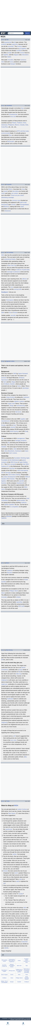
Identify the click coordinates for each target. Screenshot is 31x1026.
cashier (14, 854)
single (9, 52)
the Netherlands (14, 460)
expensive (15, 44)
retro (2, 61)
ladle (2, 312)
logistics (3, 481)
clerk (24, 907)
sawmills (21, 481)
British (10, 189)
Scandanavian (13, 114)
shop (23, 189)
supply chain (11, 403)
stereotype (25, 388)
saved (5, 191)
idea (3, 563)
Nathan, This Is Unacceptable (4, 982)
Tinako (8, 801)
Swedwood (20, 483)
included (18, 50)
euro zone (13, 740)
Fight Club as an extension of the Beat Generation (27, 970)
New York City (12, 265)
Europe (3, 425)
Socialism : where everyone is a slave (27, 960)
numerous (23, 59)
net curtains (14, 193)
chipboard (4, 680)
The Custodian (9, 252)
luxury (11, 61)
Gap (27, 965)
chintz (3, 193)
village (13, 382)
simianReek (9, 105)
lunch (16, 873)
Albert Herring (9, 650)
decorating (15, 191)
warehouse (9, 829)
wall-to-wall (23, 202)
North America (14, 431)
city (4, 883)
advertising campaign (7, 197)
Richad (15, 312)
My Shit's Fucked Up (4, 965)
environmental (5, 133)
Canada (22, 125)
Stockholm (11, 451)
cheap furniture (10, 397)
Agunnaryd (4, 379)
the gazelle (8, 184)
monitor (21, 893)
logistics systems (19, 401)
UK (14, 736)
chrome (13, 204)
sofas (14, 449)
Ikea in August (4, 974)
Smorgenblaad (24, 204)
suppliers (23, 419)
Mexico (17, 125)
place (3, 39)
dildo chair (19, 965)
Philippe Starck (13, 591)
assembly (10, 46)
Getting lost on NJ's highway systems (19, 970)
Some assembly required (26, 978)
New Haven (11, 813)
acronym (3, 377)
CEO (9, 474)
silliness (24, 279)
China (24, 122)
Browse (5, 871)
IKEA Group (14, 462)
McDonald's (10, 141)
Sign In (27, 33)
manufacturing (20, 405)
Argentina (3, 518)
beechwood (4, 204)
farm (5, 382)
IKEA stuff (21, 606)
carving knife (17, 289)
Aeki (7, 39)
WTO (18, 131)
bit (19, 671)
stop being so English (4, 971)
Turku (26, 974)
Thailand (19, 122)
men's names (13, 453)
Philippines (11, 125)
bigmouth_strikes (10, 361)
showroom (8, 211)
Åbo (25, 757)
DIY (2, 659)
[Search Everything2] (16, 33)
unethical (23, 502)
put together (22, 48)
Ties (2, 438)
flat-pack (9, 572)
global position (21, 500)
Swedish (3, 446)
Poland (14, 122)
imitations (10, 570)
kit (14, 42)
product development (9, 476)
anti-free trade (24, 131)
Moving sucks (12, 970)
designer (12, 64)
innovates (4, 597)
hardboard (10, 698)
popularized (8, 42)
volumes (12, 427)
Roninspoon (9, 300)
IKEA (2, 255)
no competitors (14, 506)
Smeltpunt (4, 292)
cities (5, 451)
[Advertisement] (15, 15)
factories (3, 483)
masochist (25, 941)
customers (26, 397)
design (12, 405)
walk (17, 881)
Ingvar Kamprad (23, 373)
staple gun (4, 684)
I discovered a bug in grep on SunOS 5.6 (12, 960)
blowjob (11, 981)
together (6, 54)
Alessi (3, 593)
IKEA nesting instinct (4, 960)
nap (21, 879)
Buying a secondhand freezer (11, 965)
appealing (19, 602)
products (3, 44)
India (26, 125)
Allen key (18, 673)
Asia (14, 425)
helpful (9, 57)
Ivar (12, 287)
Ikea (22, 108)
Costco (11, 974)
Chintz (19, 960)
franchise (12, 468)
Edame (7, 563)
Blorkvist (6, 206)
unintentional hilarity (9, 259)
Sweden (12, 384)
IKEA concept (11, 464)
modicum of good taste (23, 269)
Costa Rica (4, 127)
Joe (10, 312)
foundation (17, 458)
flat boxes (18, 412)
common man (16, 200)
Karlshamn (18, 451)
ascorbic (13, 315)
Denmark (8, 472)
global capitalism (10, 504)
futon (19, 974)
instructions (25, 54)
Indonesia (4, 125)
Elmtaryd (21, 377)
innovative (10, 59)
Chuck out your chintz (17, 195)
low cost (13, 116)
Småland (6, 384)
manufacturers (5, 421)
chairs (26, 451)
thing (3, 361)
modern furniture (22, 809)
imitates (18, 597)
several (22, 52)
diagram (16, 54)
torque (21, 669)
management (21, 438)
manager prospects (20, 440)
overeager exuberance (13, 271)
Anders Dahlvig (15, 474)
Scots (19, 386)
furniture (19, 46)
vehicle (6, 948)
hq (8, 442)
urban (22, 206)
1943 (14, 373)
